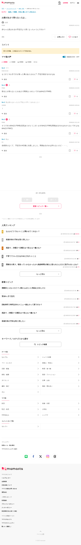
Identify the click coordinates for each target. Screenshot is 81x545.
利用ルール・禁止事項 (8, 445)
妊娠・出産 (46, 403)
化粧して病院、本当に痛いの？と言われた (22, 12)
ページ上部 (40, 534)
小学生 (44, 409)
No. (3, 68)
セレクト (5, 426)
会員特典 (4, 481)
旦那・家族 (5, 368)
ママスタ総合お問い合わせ (9, 488)
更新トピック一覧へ (40, 206)
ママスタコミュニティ (8, 523)
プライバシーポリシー (8, 504)
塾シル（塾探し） (7, 526)
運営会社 (4, 492)
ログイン (72, 3)
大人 (3, 392)
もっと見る (40, 274)
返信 (5, 79)
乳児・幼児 (5, 409)
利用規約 (4, 500)
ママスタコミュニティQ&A (9, 449)
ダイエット (5, 380)
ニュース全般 (46, 357)
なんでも (5, 357)
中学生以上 (5, 415)
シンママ (45, 415)
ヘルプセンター (6, 478)
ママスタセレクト (7, 519)
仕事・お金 (46, 380)
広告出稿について (7, 485)
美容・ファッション (48, 374)
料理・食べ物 (46, 368)
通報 (3, 37)
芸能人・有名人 (47, 363)
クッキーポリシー (7, 507)
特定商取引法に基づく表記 (9, 511)
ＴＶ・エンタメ (7, 363)
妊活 (3, 403)
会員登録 (65, 3)
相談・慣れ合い (47, 386)
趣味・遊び (5, 386)
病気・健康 (5, 374)
